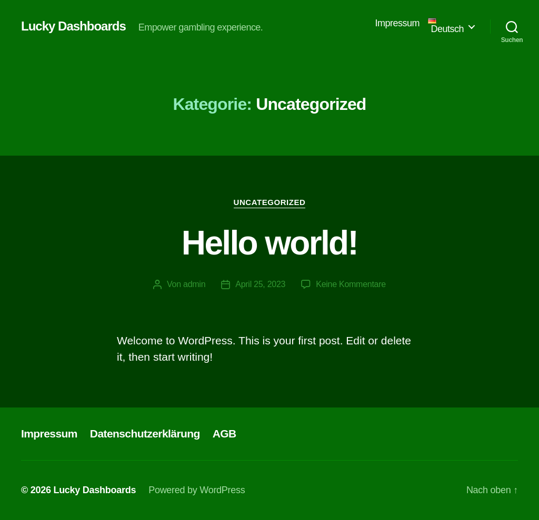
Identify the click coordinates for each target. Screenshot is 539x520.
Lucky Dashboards (73, 26)
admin (194, 284)
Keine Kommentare (351, 284)
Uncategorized (270, 202)
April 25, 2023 (260, 284)
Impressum (397, 23)
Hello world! (269, 243)
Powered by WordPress (196, 490)
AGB (224, 433)
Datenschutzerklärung (145, 433)
